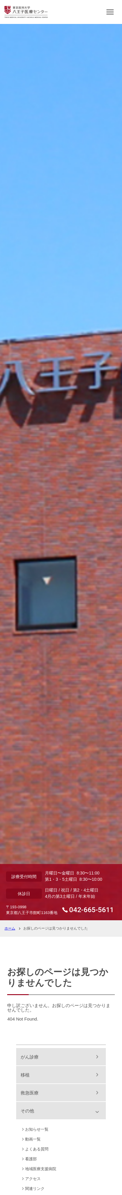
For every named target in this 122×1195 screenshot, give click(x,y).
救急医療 (30, 1092)
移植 (25, 1074)
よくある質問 (36, 1149)
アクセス (33, 1178)
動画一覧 (33, 1139)
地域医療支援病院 (40, 1169)
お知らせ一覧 (36, 1129)
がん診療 (30, 1056)
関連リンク (35, 1188)
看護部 (31, 1159)
